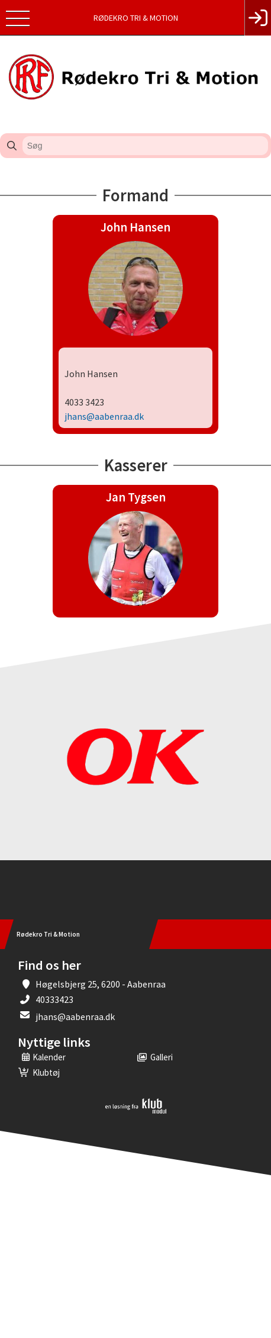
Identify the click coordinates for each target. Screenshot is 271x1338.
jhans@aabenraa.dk (75, 1016)
